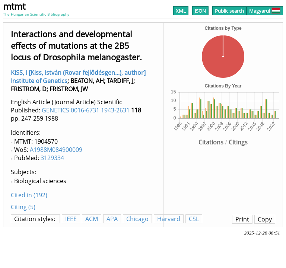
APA (112, 219)
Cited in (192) (29, 195)
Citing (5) (23, 207)
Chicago (137, 219)
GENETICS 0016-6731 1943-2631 (86, 110)
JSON (200, 10)
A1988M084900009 (56, 150)
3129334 (52, 158)
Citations (210, 142)
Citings (238, 142)
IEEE (71, 219)
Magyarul (264, 10)
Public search (229, 10)
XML (181, 10)
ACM (91, 219)
